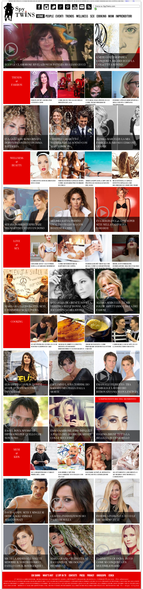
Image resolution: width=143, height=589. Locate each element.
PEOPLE (50, 16)
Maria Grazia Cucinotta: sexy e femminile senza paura (25, 308)
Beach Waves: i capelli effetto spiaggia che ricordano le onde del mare (125, 183)
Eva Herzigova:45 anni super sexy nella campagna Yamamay (115, 224)
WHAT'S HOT (48, 575)
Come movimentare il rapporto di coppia (67, 265)
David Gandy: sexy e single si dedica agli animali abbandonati (24, 515)
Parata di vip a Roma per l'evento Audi (41, 101)
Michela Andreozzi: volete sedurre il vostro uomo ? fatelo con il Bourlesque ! (23, 562)
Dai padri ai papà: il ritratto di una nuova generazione (97, 473)
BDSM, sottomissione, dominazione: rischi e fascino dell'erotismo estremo (126, 266)
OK (133, 1)
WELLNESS (82, 16)
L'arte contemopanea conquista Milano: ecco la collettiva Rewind (115, 60)
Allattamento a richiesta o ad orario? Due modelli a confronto (125, 474)
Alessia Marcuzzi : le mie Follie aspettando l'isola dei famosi (116, 306)
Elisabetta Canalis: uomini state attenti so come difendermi (23, 387)
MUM (111, 16)
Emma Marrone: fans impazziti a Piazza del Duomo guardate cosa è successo (71, 434)
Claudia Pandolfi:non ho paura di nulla (68, 517)
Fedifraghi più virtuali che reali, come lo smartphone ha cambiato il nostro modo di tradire (98, 267)
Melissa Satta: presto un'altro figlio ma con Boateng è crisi (66, 224)
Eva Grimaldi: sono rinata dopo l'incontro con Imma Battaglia (23, 142)
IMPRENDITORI (124, 16)
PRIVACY (90, 575)
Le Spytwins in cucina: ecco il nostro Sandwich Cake (44, 345)
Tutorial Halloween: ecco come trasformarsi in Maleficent (97, 102)
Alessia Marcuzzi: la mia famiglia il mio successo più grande (116, 142)
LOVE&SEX (16, 244)
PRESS (82, 575)
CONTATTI (73, 575)
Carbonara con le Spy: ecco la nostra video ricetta (125, 345)
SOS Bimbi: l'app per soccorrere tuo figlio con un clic (70, 474)
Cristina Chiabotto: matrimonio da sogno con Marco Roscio (68, 142)
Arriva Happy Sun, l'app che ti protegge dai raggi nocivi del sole (98, 183)
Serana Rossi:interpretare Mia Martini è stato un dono (24, 226)
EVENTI (59, 16)
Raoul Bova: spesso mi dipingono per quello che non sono (23, 434)
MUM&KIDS (17, 453)
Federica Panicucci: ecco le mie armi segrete (115, 517)
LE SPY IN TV (61, 575)
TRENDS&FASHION (16, 80)
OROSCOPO (101, 575)
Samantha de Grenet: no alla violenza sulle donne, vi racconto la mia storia (70, 306)
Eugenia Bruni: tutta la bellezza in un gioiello (112, 436)
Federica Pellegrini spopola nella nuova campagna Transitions (125, 102)
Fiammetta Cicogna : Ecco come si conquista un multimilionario (114, 562)
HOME (40, 16)
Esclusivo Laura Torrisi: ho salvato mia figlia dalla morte (69, 387)
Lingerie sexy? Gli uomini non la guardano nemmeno (43, 265)
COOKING (101, 16)
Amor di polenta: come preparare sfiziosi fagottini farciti (98, 346)
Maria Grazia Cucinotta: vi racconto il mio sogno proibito (69, 562)
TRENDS (69, 16)
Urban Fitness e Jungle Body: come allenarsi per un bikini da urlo (71, 183)
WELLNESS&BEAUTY (16, 161)
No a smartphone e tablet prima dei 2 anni (42, 473)
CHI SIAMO (35, 575)
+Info (127, 1)
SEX (92, 16)
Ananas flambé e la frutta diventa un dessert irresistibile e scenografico (71, 346)
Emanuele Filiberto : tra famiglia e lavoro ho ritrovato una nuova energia (117, 387)
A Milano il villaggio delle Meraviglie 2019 (70, 101)
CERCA (111, 575)
